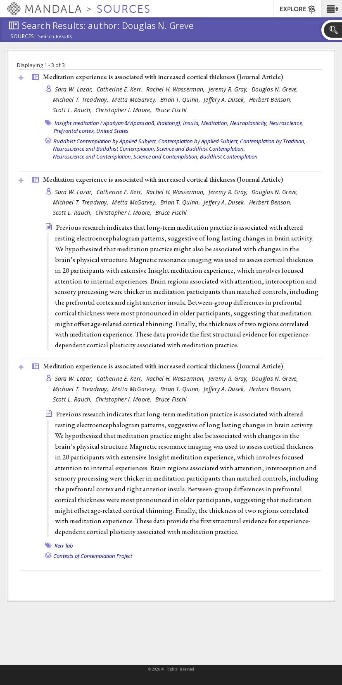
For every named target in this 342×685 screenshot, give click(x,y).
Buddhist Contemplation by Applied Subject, (105, 141)
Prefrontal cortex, (74, 131)
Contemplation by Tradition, (273, 141)
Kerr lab (64, 545)
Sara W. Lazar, (75, 89)
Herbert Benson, (271, 99)
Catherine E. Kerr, (120, 89)
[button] (331, 8)
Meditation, (215, 123)
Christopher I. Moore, (124, 110)
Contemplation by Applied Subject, (198, 141)
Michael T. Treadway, (81, 99)
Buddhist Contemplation (229, 156)
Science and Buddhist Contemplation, (201, 148)
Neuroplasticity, (249, 123)
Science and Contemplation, (166, 156)
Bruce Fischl (171, 110)
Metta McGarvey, (135, 99)
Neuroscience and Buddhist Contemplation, (104, 148)
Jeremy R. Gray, (229, 89)
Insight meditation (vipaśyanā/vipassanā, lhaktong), (118, 123)
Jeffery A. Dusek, (225, 99)
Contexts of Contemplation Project (92, 556)
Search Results (55, 36)
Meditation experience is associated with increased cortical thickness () (163, 76)
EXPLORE (298, 9)
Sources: (23, 37)
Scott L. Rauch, (73, 110)
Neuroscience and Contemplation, (92, 156)
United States (112, 131)
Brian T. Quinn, (181, 99)
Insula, (191, 123)
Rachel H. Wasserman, (176, 89)
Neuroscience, (286, 123)
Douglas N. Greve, (276, 89)
